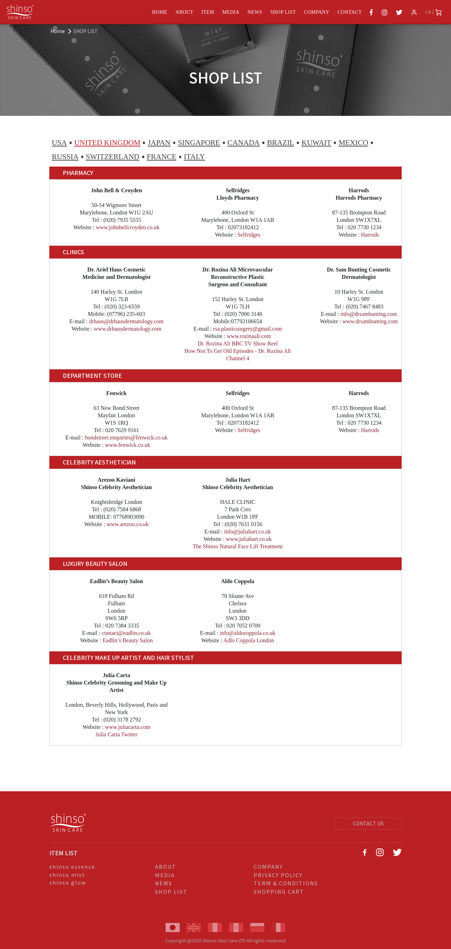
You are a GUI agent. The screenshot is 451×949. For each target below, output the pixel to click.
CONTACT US (368, 823)
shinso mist (67, 874)
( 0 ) (433, 12)
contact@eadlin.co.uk (126, 633)
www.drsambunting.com (370, 321)
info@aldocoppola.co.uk (248, 633)
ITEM (208, 12)
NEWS (254, 12)
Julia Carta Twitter (116, 734)
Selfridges (248, 235)
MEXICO (353, 142)
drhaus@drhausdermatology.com (126, 321)
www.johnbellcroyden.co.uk (128, 227)
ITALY (194, 156)
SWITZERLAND (113, 156)
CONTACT (350, 12)
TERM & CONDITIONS (286, 883)
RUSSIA (65, 156)
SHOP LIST (283, 12)
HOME (159, 12)
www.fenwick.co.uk (127, 445)
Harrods (370, 235)
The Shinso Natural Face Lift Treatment (238, 546)
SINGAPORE (199, 142)
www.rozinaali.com (249, 336)
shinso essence (72, 866)
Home (57, 31)
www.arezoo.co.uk (128, 524)
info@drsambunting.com (368, 314)
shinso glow (67, 882)
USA (59, 142)
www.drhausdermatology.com (127, 329)
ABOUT (184, 12)
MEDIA (230, 12)
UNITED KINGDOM (107, 142)
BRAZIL (280, 142)
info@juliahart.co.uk (247, 532)
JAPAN (159, 142)
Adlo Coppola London (248, 640)
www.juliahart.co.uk (249, 539)
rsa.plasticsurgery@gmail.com (247, 329)
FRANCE (162, 156)
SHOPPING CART (279, 891)
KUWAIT (316, 142)
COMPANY (316, 12)
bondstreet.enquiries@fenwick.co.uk (126, 438)
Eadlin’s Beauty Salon (128, 640)
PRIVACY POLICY (278, 875)
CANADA (244, 142)
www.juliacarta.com (127, 727)
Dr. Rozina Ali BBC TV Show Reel (238, 343)
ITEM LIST (63, 853)
